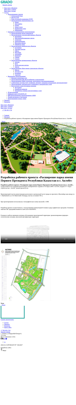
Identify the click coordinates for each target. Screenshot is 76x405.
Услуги (6, 12)
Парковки (18, 55)
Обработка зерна (20, 44)
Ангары (17, 62)
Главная (6, 115)
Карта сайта (7, 327)
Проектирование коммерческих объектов (23, 46)
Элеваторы (18, 40)
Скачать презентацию (8, 319)
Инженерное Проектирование (17, 76)
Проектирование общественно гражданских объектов (27, 68)
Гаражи (17, 57)
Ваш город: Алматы (10, 9)
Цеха (16, 63)
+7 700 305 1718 (5, 330)
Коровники (18, 36)
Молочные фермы (20, 43)
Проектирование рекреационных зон (22, 20)
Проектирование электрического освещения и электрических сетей (31, 84)
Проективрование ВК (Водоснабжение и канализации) (27, 79)
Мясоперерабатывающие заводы (24, 38)
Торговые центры (20, 49)
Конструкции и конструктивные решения (23, 86)
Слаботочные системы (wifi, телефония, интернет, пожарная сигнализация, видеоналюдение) (39, 82)
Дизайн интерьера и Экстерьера (17, 97)
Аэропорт (18, 75)
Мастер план (15, 17)
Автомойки (18, 54)
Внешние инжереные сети (19, 78)
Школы (17, 70)
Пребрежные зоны (20, 28)
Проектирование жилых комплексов (22, 33)
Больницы (18, 73)
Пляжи (17, 25)
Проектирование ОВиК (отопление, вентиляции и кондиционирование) (32, 81)
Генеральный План (17, 16)
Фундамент (18, 87)
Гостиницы (18, 47)
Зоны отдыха (19, 27)
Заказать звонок (5, 332)
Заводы (17, 67)
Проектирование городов (15, 14)
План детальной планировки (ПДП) (22, 19)
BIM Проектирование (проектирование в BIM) (22, 95)
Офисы (17, 51)
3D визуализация (13, 92)
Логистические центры (22, 65)
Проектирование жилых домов (17, 98)
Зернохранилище (20, 41)
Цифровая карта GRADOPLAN (17, 94)
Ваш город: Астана (10, 11)
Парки (17, 22)
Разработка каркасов (21, 89)
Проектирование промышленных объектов (24, 60)
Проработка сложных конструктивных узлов (28, 90)
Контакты (7, 102)
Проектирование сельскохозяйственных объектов (26, 35)
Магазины (18, 52)
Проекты (7, 100)
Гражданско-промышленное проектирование (21, 32)
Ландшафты (18, 24)
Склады (17, 59)
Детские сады (19, 71)
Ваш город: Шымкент (10, 8)
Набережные (18, 30)
